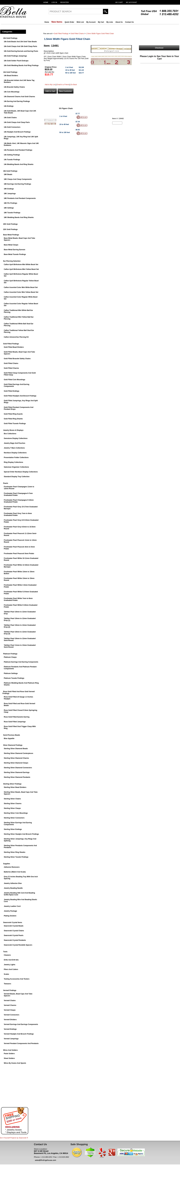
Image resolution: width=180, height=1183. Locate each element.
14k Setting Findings (12, 155)
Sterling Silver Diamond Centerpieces (18, 753)
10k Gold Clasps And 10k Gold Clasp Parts (20, 46)
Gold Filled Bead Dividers (14, 347)
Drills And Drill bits (11, 960)
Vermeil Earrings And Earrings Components (21, 1024)
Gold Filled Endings (11, 391)
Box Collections (10, 434)
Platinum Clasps (10, 657)
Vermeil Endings (10, 1029)
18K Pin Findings (10, 203)
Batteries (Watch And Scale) (15, 872)
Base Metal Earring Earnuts (14, 250)
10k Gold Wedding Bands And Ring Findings (21, 65)
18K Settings (9, 208)
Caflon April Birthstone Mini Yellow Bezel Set (21, 269)
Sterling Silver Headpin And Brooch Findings (21, 834)
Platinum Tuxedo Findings (14, 678)
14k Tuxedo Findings (12, 160)
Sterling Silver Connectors (14, 818)
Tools (5, 952)
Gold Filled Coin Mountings (14, 380)
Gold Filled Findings (11, 344)
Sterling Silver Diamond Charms (16, 758)
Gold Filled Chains (11, 363)
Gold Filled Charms (11, 368)
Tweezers (7, 984)
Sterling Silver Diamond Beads (16, 749)
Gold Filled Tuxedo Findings (15, 423)
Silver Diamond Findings (12, 745)
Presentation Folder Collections (16, 457)
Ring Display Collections (13, 462)
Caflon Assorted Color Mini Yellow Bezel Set (21, 292)
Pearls (5, 483)
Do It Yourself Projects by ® (14, 1138)
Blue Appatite (9, 738)
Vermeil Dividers (10, 1020)
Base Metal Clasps (11, 245)
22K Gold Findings (10, 229)
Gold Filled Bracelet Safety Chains (17, 359)
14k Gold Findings (10, 72)
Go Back (73, 85)
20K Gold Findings (10, 224)
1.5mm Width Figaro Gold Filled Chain (100, 34)
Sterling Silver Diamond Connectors (18, 768)
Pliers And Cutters (11, 969)
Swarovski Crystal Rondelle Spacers (18, 945)
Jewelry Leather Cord (12, 906)
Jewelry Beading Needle (13, 888)
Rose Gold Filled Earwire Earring (16, 717)
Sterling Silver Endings (13, 829)
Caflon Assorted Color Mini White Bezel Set (21, 287)
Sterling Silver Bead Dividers (15, 787)
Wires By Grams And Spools (15, 1063)
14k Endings (9, 106)
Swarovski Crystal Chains (14, 931)
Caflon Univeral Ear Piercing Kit (16, 337)
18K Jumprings (10, 194)
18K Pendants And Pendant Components (20, 198)
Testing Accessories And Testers (16, 979)
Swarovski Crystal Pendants (15, 940)
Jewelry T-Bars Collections (14, 448)
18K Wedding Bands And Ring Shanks (19, 217)
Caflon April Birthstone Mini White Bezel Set (21, 264)
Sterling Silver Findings (12, 784)
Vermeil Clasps (9, 1010)
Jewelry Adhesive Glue (13, 883)
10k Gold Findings (10, 38)
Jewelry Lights (9, 965)
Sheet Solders (9, 1058)
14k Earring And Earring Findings (17, 101)
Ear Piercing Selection (12, 261)
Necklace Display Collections (15, 453)
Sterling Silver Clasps (12, 808)
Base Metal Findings (11, 235)
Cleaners (7, 955)
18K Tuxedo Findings (12, 213)
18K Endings (9, 189)
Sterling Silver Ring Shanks (14, 852)
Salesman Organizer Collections (16, 467)
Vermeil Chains (10, 1000)
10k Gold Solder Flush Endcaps (16, 61)
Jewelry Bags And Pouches (14, 443)
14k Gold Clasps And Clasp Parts (17, 122)
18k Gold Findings (10, 171)
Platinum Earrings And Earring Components (21, 662)
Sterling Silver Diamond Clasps (16, 763)
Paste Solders (9, 1054)
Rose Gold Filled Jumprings (15, 722)
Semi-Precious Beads (11, 735)
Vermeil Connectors (11, 1015)
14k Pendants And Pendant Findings (18, 150)
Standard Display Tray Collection (16, 477)
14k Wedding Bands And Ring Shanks (18, 164)
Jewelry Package (10, 911)
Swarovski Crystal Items (12, 922)
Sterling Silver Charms (12, 803)
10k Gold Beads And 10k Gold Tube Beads (20, 42)
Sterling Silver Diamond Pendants (17, 777)
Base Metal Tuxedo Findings (15, 254)
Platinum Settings (11, 673)
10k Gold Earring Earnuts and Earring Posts (21, 51)
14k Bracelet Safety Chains (14, 87)
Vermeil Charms (10, 1005)
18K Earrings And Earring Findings (17, 184)
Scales (6, 974)
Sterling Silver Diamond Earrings (16, 772)
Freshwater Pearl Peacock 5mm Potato (19, 553)
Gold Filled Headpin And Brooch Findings (20, 396)
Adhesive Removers (12, 867)
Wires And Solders (10, 1050)
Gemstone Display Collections (16, 438)
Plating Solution (10, 916)
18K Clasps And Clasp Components (18, 179)
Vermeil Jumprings (11, 1039)
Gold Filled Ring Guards (13, 414)
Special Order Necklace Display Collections (21, 472)
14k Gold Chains (10, 118)
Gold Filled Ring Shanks (13, 419)
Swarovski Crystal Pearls (13, 935)
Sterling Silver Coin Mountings (16, 813)
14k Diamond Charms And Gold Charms (19, 97)
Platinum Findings (10, 654)
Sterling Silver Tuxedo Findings (16, 857)
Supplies (6, 864)
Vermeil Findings (9, 990)
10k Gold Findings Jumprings (15, 56)
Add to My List (50, 85)
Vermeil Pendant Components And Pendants (21, 1043)
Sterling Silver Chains (12, 799)
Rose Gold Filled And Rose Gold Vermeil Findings (18, 692)
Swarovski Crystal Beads (13, 926)
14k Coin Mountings (11, 92)
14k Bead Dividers (11, 76)
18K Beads (8, 174)
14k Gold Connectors (12, 127)
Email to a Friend (63, 85)
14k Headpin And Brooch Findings (17, 132)
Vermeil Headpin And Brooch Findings (19, 1034)
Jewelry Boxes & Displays (13, 430)
